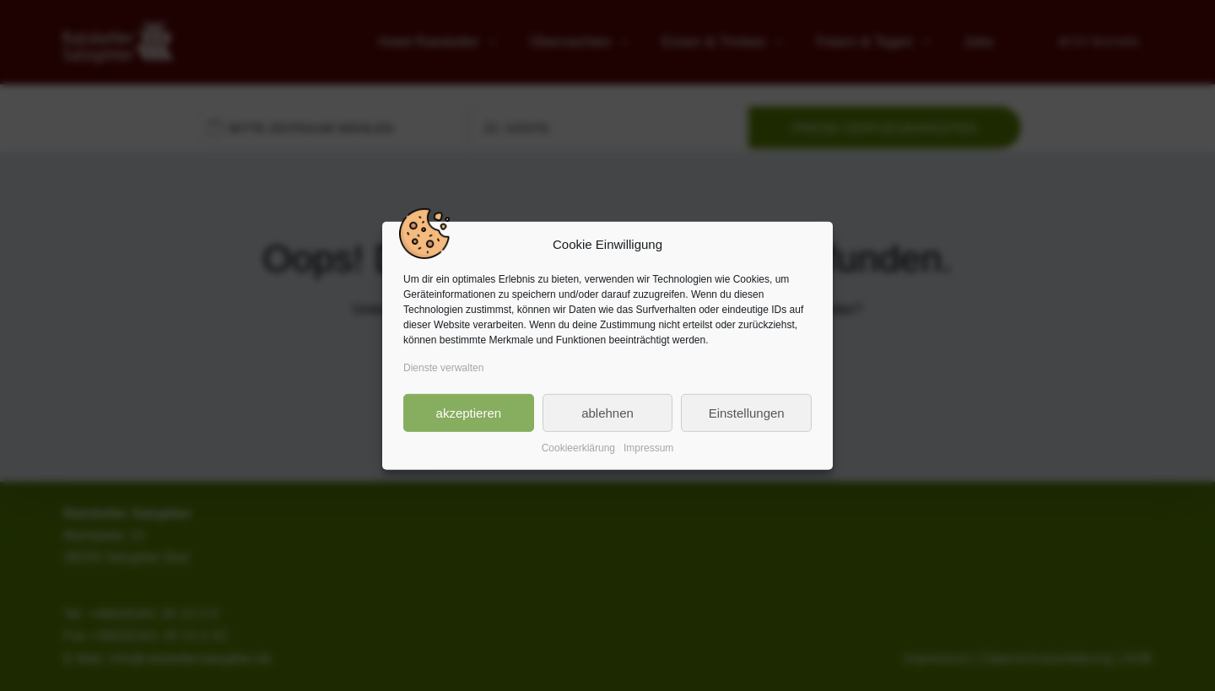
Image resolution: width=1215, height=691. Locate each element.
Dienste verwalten (443, 368)
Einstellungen (747, 412)
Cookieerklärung (578, 448)
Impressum (648, 448)
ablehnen (607, 412)
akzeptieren (469, 412)
